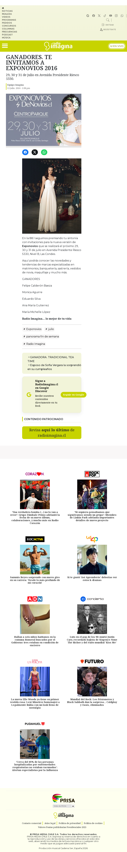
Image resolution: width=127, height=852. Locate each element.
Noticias (7, 11)
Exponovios (32, 329)
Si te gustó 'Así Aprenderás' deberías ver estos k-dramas (92, 579)
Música (6, 37)
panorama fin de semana (41, 336)
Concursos (9, 26)
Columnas (8, 28)
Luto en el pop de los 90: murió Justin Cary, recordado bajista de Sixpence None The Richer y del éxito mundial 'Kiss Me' (92, 639)
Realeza (7, 14)
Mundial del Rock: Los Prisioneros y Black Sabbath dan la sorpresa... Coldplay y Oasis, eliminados (92, 702)
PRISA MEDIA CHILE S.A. (45, 834)
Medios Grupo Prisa (63, 806)
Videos (6, 17)
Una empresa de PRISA (63, 798)
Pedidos (7, 23)
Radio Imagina (34, 343)
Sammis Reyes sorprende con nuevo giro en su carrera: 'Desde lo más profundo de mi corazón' (35, 580)
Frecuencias (9, 31)
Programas (9, 20)
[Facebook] (26, 152)
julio (49, 329)
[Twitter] (35, 152)
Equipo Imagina (15, 84)
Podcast (7, 34)
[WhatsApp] (44, 152)
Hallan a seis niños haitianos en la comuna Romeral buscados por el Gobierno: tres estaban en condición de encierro (35, 641)
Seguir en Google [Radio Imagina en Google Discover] (73, 394)
